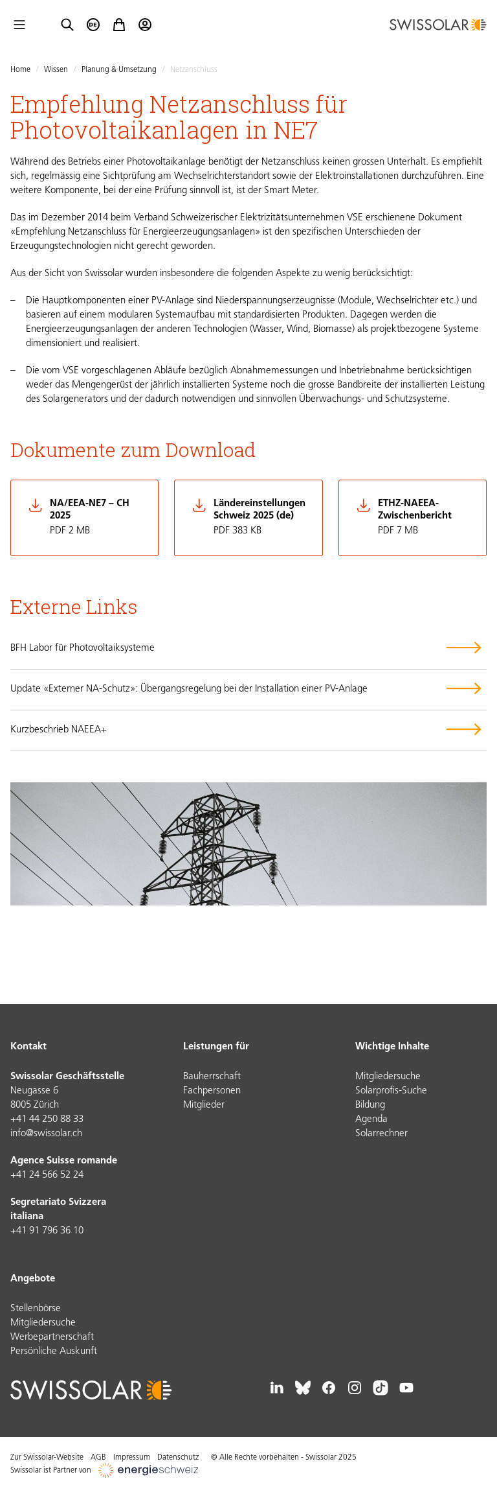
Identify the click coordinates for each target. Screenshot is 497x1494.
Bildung (370, 1105)
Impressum (131, 1458)
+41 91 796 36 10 (46, 1231)
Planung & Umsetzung (119, 70)
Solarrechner (381, 1134)
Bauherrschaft (212, 1077)
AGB (98, 1458)
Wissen (56, 70)
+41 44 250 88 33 (46, 1120)
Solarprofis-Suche (391, 1091)
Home (20, 70)
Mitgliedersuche (388, 1077)
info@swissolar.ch (46, 1134)
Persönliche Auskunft (53, 1352)
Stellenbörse (35, 1309)
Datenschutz (178, 1458)
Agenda (371, 1120)
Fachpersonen (212, 1091)
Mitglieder (204, 1105)
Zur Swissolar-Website (46, 1458)
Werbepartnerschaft (52, 1337)
